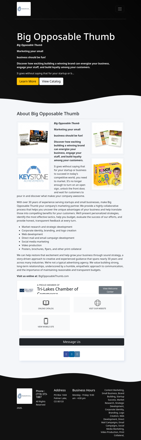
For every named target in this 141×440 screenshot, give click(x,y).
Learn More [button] (27, 81)
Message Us (72, 342)
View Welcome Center (110, 290)
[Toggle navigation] (120, 9)
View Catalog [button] (51, 81)
